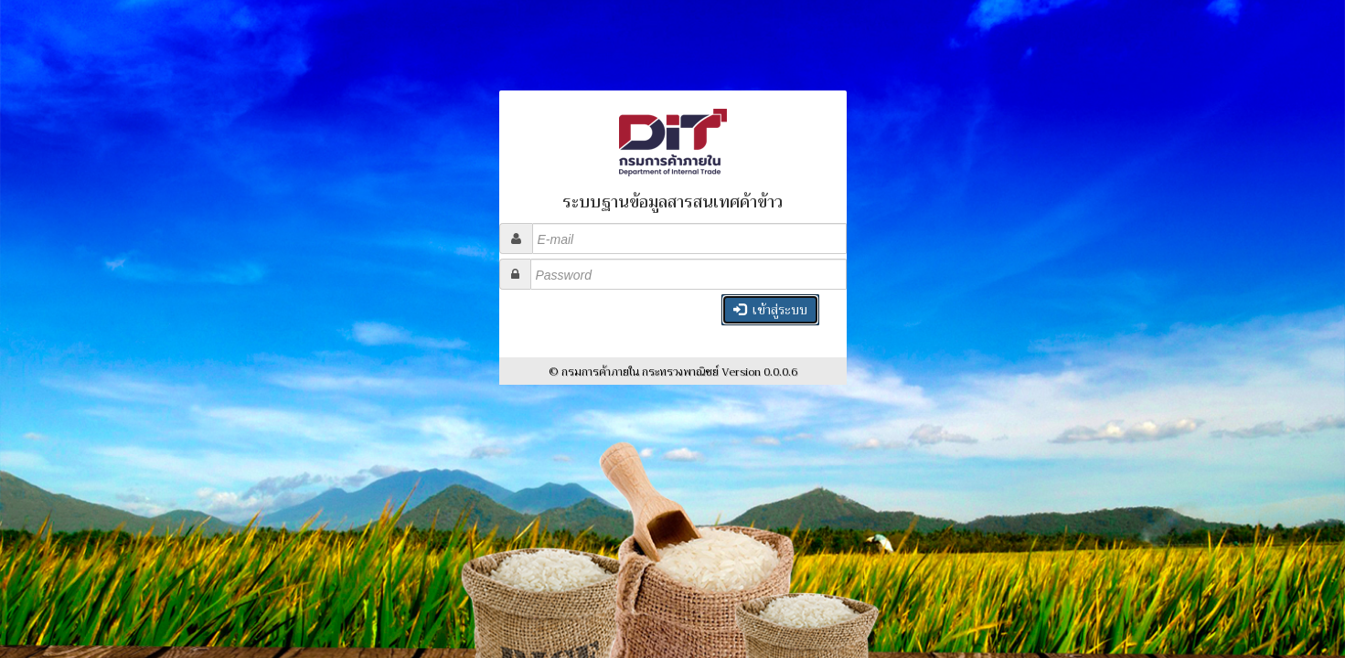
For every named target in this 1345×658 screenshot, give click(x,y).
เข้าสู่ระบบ (770, 310)
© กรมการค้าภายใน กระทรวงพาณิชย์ (673, 372)
